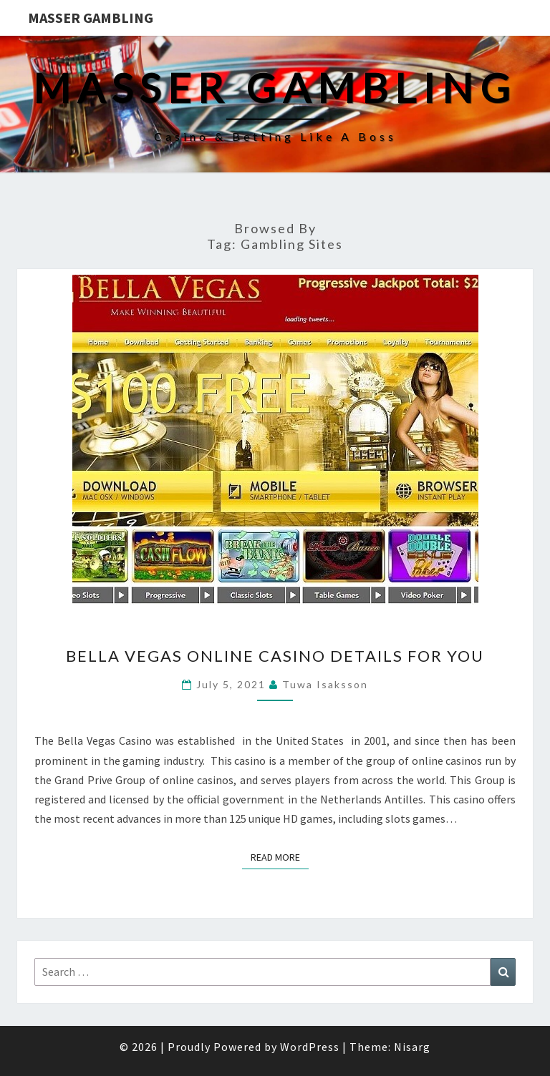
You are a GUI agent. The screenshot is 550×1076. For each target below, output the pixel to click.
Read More (280, 856)
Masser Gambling (90, 17)
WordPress (309, 1047)
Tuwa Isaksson (325, 684)
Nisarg (412, 1047)
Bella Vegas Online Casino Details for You (275, 655)
